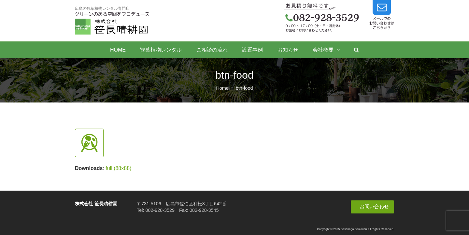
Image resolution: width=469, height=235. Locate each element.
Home (222, 88)
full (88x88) (118, 168)
